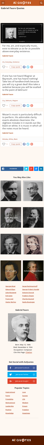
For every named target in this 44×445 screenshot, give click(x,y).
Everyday (8, 62)
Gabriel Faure (7, 56)
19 (7, 105)
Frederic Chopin (28, 296)
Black (15, 139)
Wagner (15, 100)
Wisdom (25, 403)
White (11, 139)
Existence (16, 62)
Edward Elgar (10, 289)
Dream (24, 406)
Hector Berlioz (11, 302)
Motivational (10, 403)
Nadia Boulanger (28, 302)
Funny (8, 396)
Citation (29, 352)
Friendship (9, 399)
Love (24, 392)
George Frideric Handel (30, 289)
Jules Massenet (11, 293)
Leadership (10, 406)
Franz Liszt (9, 299)
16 (7, 144)
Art (3, 62)
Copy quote (15, 67)
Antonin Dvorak (28, 293)
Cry (3, 100)
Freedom (25, 410)
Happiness (26, 413)
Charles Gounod (28, 299)
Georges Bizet (10, 286)
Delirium (8, 100)
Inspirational (10, 392)
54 (7, 67)
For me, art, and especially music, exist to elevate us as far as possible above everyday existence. (21, 48)
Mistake (5, 139)
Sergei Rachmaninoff (29, 286)
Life (23, 399)
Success (25, 396)
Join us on (22, 368)
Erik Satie (9, 296)
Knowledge (9, 413)
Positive (8, 410)
